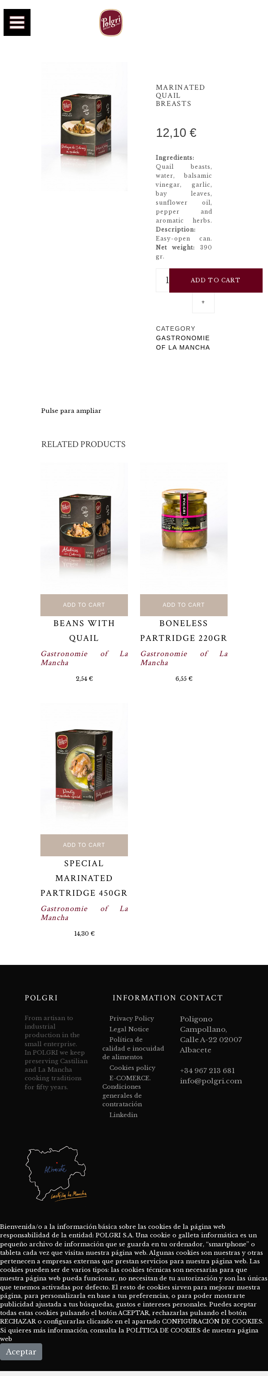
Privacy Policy (132, 1018)
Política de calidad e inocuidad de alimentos (133, 1048)
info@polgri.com (211, 1081)
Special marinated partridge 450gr (84, 878)
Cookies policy (132, 1068)
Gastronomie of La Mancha (84, 658)
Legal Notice (129, 1029)
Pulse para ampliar (71, 411)
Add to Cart (84, 605)
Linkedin (123, 1115)
